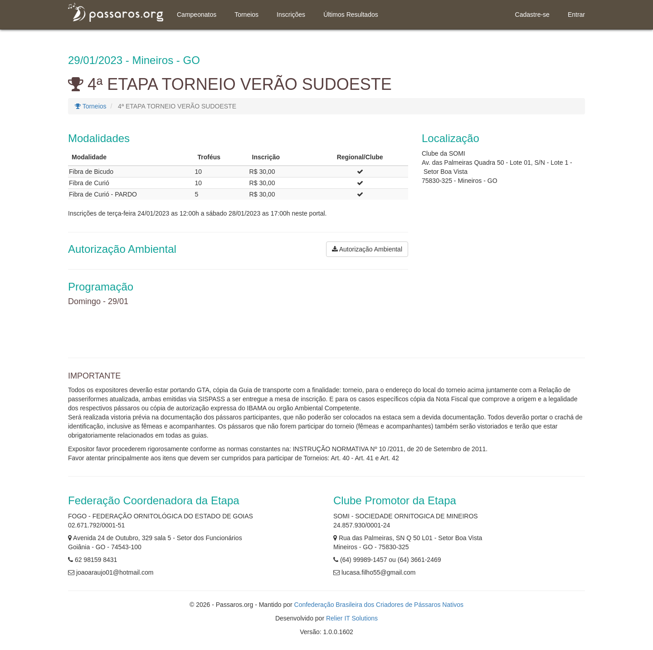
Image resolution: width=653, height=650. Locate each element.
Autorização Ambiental (367, 249)
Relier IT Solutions (352, 618)
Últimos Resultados (350, 14)
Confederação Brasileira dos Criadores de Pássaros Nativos (379, 604)
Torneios (246, 14)
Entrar (576, 14)
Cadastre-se (532, 14)
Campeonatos (196, 14)
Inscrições (291, 14)
